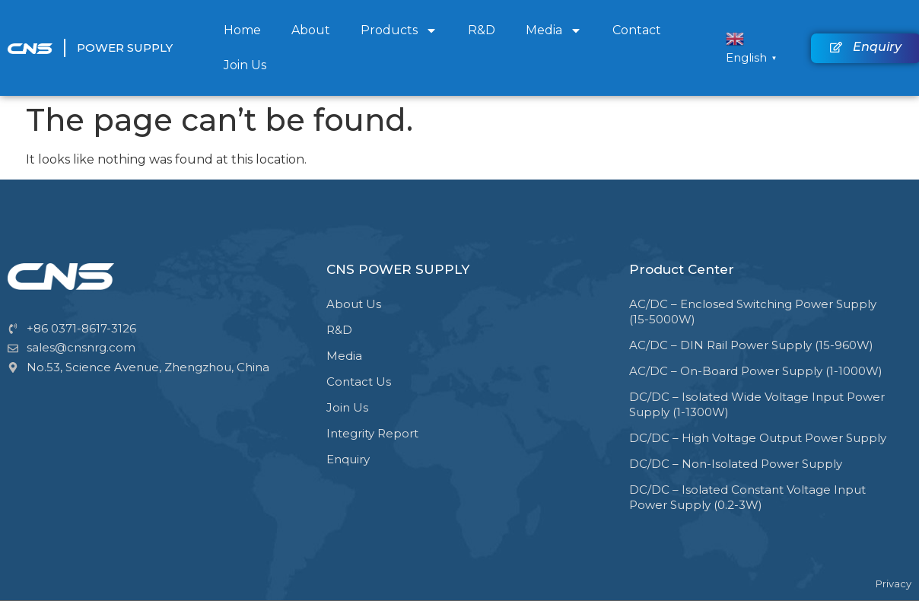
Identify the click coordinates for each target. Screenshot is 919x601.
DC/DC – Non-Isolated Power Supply (735, 463)
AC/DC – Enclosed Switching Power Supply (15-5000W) (752, 311)
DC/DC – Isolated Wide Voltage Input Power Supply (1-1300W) (757, 404)
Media (554, 30)
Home (242, 30)
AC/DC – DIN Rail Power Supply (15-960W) (751, 345)
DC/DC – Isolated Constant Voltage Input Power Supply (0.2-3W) (747, 497)
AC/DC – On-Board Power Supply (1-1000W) (755, 371)
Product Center (681, 269)
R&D (481, 30)
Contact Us (358, 381)
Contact (636, 30)
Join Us (245, 65)
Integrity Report (372, 433)
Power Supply (125, 47)
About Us (353, 304)
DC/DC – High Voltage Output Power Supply (757, 438)
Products (399, 30)
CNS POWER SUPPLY (397, 269)
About (310, 30)
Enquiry (348, 459)
